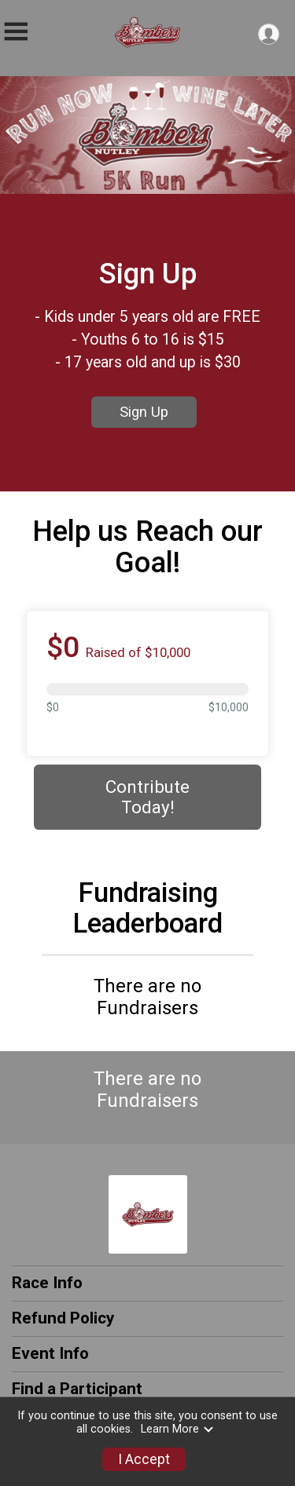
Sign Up (144, 411)
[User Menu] (268, 34)
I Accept (144, 1459)
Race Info (47, 1282)
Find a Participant (77, 1388)
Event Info (50, 1353)
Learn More (178, 1429)
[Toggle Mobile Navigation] (15, 32)
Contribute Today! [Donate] (147, 796)
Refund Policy (63, 1318)
